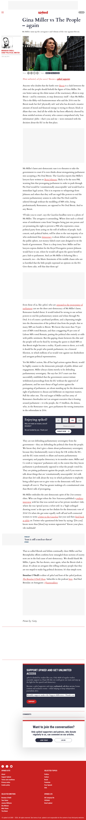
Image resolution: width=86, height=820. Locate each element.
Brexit (48, 73)
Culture (46, 777)
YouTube (11, 766)
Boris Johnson (50, 179)
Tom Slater (4, 800)
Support (31, 702)
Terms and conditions (8, 780)
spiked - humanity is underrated (43, 12)
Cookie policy (5, 785)
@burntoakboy (51, 582)
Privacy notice (5, 782)
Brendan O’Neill (6, 798)
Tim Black (4, 811)
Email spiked (48, 803)
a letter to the (48, 516)
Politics (53, 73)
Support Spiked (6, 777)
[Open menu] (2, 12)
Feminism (47, 782)
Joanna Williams (6, 803)
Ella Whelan (5, 806)
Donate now (61, 431)
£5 (58, 420)
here (70, 579)
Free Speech (48, 785)
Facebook (2, 766)
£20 (72, 420)
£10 (65, 420)
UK (58, 73)
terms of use (37, 818)
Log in (81, 12)
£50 (79, 420)
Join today (44, 740)
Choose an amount (69, 426)
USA (45, 788)
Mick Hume (4, 808)
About (3, 774)
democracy (47, 237)
